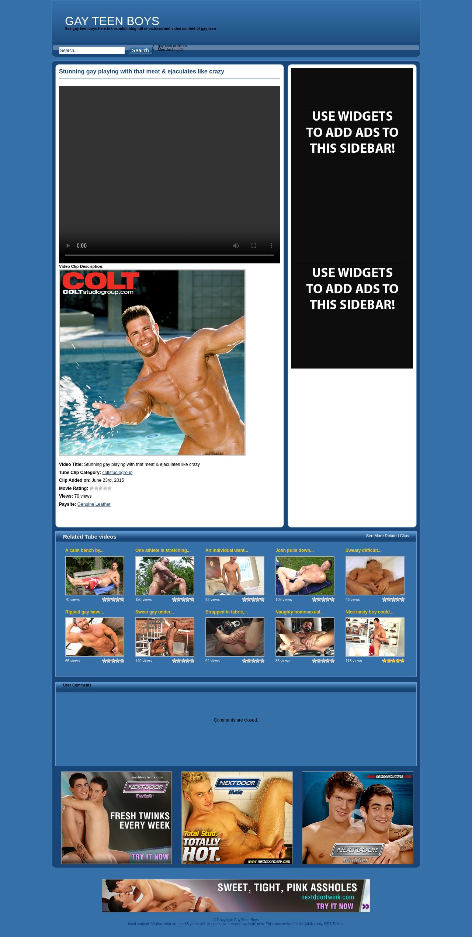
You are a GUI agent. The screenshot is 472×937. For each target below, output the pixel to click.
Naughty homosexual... (299, 612)
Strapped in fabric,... (226, 612)
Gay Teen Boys (112, 21)
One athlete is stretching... (163, 550)
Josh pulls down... (294, 550)
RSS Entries (334, 924)
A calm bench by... (84, 550)
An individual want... (226, 550)
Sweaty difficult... (364, 550)
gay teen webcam (172, 46)
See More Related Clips (387, 535)
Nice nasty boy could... (369, 612)
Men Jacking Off (171, 50)
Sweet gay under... (154, 612)
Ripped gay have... (84, 612)
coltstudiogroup (117, 472)
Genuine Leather (94, 504)
